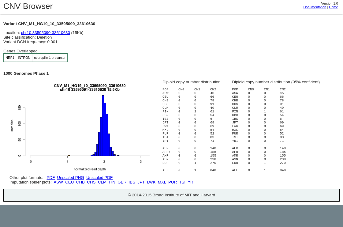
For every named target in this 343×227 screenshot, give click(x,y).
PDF (51, 177)
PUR (172, 204)
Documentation (315, 7)
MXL (162, 204)
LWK (151, 204)
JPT (141, 204)
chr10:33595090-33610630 (45, 32)
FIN (112, 204)
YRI (191, 204)
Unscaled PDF (99, 177)
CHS (91, 204)
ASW (58, 204)
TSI (182, 204)
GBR (121, 204)
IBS (132, 204)
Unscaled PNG (70, 177)
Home (333, 7)
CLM (102, 204)
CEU (69, 204)
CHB (80, 204)
